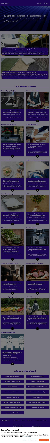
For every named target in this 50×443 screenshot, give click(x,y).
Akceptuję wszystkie (44, 439)
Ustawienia (24, 439)
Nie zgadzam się (33, 439)
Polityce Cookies (27, 436)
